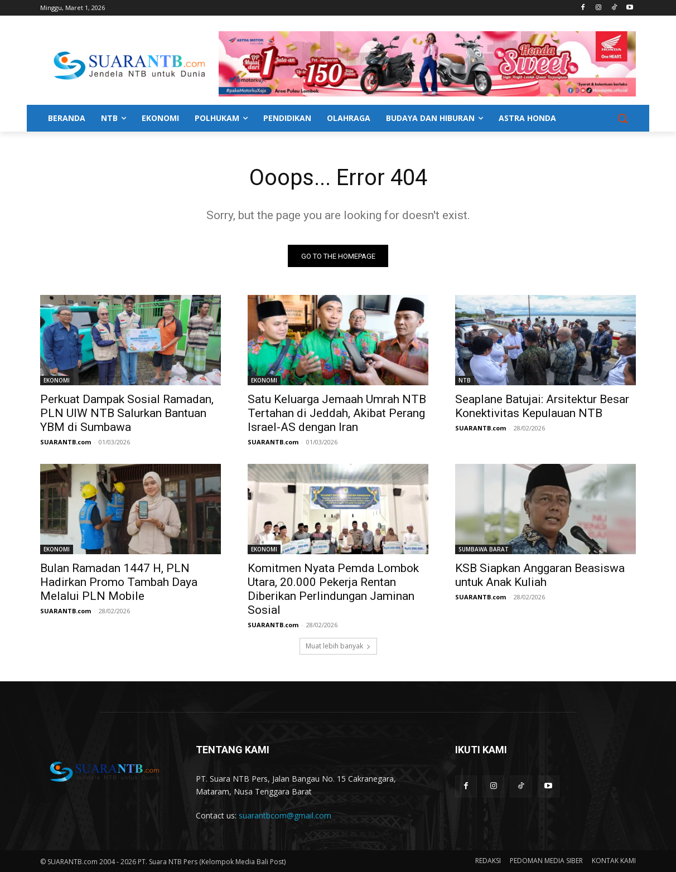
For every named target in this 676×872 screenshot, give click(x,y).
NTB (464, 381)
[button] (622, 118)
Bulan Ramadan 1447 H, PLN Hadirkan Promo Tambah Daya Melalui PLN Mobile (118, 582)
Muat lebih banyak (338, 646)
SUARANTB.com (65, 442)
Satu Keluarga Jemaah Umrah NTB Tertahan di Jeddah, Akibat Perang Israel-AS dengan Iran (337, 413)
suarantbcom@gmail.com (285, 816)
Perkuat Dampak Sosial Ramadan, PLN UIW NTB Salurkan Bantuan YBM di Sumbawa (127, 413)
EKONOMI (57, 381)
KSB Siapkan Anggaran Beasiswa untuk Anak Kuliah (540, 575)
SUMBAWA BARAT (483, 550)
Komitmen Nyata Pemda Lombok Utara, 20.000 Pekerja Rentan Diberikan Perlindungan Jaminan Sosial (333, 589)
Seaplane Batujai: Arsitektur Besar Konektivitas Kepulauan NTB (542, 406)
